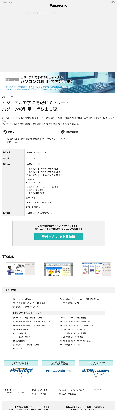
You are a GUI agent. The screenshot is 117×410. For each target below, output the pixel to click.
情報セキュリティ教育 (61, 396)
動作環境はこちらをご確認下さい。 (39, 156)
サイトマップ (36, 405)
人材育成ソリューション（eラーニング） (41, 396)
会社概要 (4, 405)
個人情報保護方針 (26, 405)
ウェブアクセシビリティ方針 (66, 405)
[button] (44, 13)
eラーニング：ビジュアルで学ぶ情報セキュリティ (83, 396)
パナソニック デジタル (8, 396)
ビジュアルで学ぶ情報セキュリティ (29, 256)
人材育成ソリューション (8, 2)
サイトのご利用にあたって (50, 405)
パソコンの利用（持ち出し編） (10, 398)
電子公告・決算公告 (14, 405)
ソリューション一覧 (22, 396)
